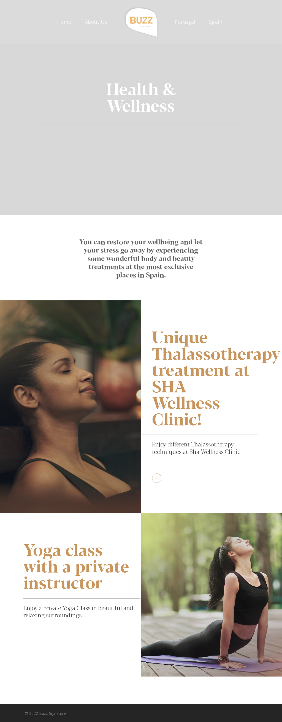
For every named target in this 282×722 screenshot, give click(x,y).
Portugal (185, 21)
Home (64, 21)
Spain (215, 21)
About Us (96, 21)
